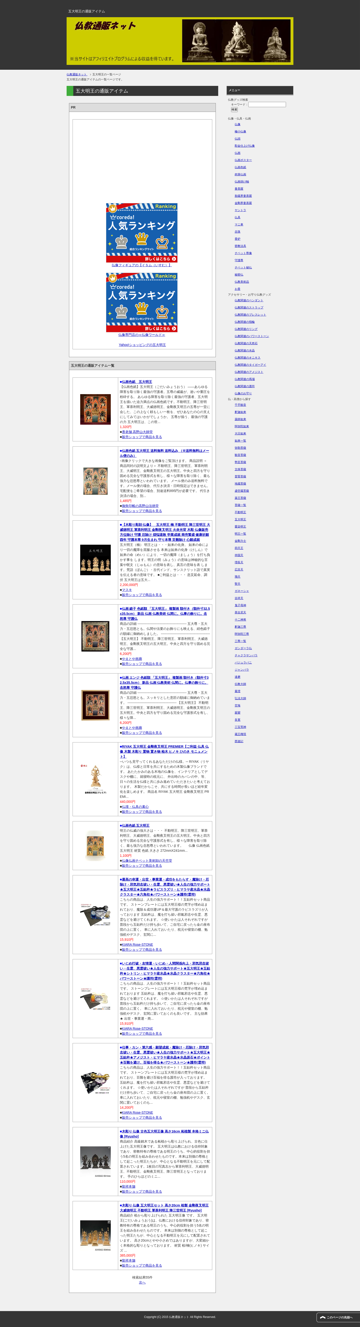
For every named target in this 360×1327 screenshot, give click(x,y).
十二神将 (240, 619)
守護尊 (239, 260)
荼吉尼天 (240, 612)
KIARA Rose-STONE (137, 944)
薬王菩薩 (240, 498)
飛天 (237, 576)
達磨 (237, 677)
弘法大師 (240, 698)
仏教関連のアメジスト (249, 372)
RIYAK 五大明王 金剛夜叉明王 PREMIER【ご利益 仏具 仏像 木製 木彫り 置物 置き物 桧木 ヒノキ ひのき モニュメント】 (164, 751)
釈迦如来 (240, 412)
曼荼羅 (239, 188)
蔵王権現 (240, 734)
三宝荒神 (240, 727)
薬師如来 (240, 419)
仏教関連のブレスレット (250, 314)
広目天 (239, 569)
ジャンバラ (242, 669)
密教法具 (240, 246)
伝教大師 (240, 684)
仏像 (237, 124)
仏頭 (237, 138)
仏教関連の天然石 (246, 343)
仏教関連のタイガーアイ (250, 364)
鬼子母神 (240, 605)
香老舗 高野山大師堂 (137, 432)
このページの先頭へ (340, 1317)
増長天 (239, 562)
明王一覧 (240, 533)
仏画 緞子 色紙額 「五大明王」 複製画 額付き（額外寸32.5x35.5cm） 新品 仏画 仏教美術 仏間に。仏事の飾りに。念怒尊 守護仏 (165, 614)
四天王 (239, 548)
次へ (142, 1282)
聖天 (237, 583)
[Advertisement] (142, 159)
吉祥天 (239, 598)
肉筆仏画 (240, 174)
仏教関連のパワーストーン (252, 336)
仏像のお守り (243, 393)
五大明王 (240, 519)
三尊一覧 (240, 641)
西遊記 (239, 741)
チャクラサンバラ (246, 655)
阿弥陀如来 (242, 426)
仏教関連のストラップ (249, 307)
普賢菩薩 (240, 476)
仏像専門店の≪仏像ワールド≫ (141, 335)
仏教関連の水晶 (245, 350)
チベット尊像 (243, 253)
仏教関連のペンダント (249, 300)
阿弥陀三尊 (242, 634)
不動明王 (240, 512)
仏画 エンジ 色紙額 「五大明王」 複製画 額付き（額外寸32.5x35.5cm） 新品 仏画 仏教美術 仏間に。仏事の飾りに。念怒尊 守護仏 (164, 683)
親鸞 (237, 712)
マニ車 (239, 224)
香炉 (237, 238)
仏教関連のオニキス (247, 357)
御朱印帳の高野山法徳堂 (140, 506)
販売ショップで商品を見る (142, 437)
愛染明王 (240, 526)
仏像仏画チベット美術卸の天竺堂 (147, 860)
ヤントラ (240, 210)
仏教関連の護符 (245, 386)
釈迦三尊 (240, 626)
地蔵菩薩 (240, 483)
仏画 (237, 153)
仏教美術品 (242, 281)
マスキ (127, 590)
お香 (237, 289)
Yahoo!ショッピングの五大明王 (142, 345)
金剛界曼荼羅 (243, 203)
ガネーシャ (242, 591)
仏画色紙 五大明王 (137, 382)
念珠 (237, 231)
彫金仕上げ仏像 (245, 145)
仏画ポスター (243, 160)
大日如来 (240, 433)
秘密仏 (239, 274)
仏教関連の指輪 (245, 322)
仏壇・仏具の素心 (135, 807)
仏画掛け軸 (242, 181)
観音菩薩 (240, 455)
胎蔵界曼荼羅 (243, 196)
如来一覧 (240, 440)
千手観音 (240, 405)
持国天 (239, 555)
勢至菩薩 (240, 462)
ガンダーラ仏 (243, 648)
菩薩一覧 (240, 505)
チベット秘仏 (243, 267)
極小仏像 (240, 131)
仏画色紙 (240, 167)
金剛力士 (240, 541)
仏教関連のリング (246, 329)
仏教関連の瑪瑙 (245, 379)
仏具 (237, 217)
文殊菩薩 (240, 469)
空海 (237, 705)
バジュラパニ (243, 662)
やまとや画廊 (132, 659)
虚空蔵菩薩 (242, 490)
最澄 (237, 691)
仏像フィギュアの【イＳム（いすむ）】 (142, 265)
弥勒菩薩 (240, 447)
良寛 (237, 719)
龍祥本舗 (128, 1186)
